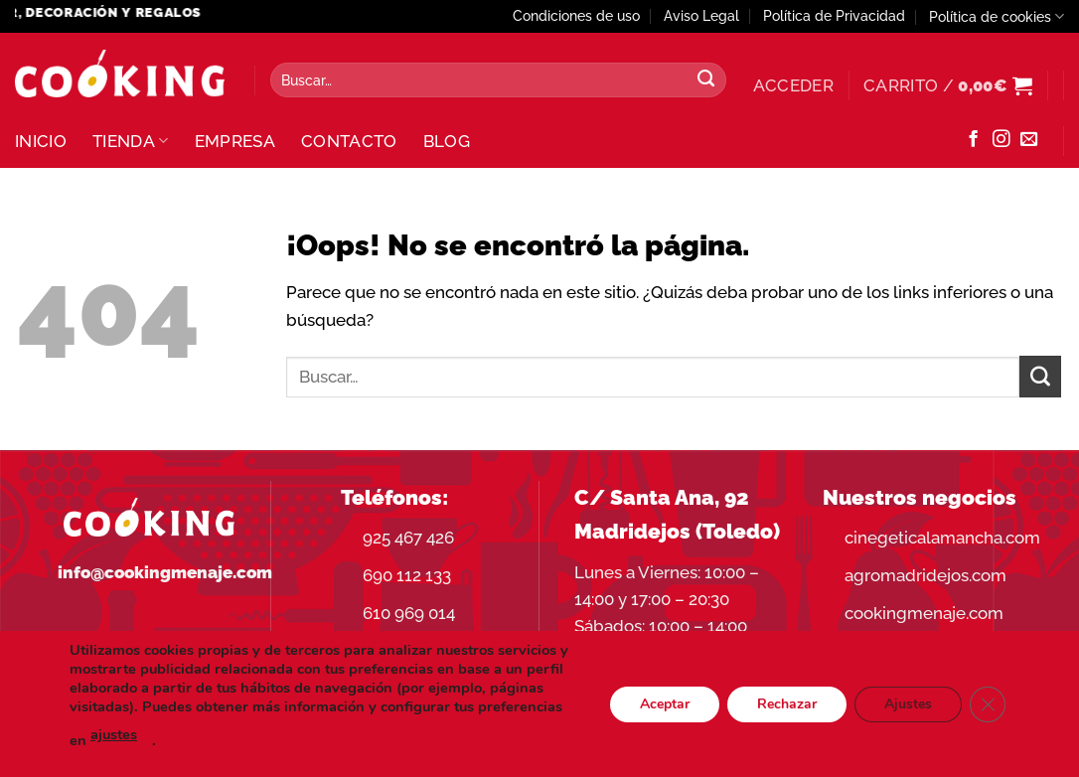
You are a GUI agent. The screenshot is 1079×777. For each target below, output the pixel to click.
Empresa (235, 141)
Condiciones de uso (576, 16)
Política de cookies (996, 16)
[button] (793, 85)
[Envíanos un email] (1028, 140)
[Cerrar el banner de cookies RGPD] (987, 703)
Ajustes (908, 703)
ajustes (113, 734)
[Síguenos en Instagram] (1001, 140)
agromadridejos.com (925, 575)
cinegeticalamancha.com (942, 537)
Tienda (130, 141)
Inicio (41, 141)
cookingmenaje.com (924, 613)
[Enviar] (706, 80)
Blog (446, 141)
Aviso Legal (701, 16)
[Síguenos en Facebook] (973, 140)
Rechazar (787, 703)
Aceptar (665, 703)
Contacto (349, 141)
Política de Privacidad (834, 16)
